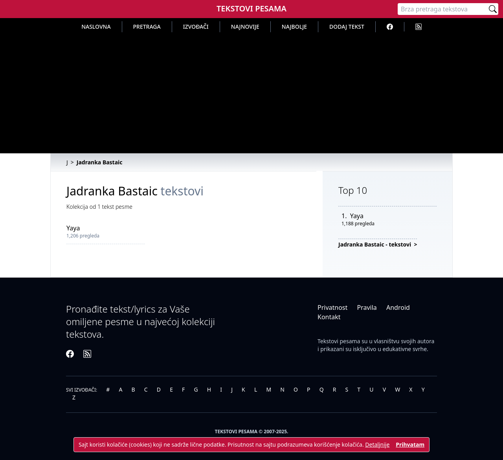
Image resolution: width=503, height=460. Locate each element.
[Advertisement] (251, 91)
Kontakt (329, 317)
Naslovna (95, 26)
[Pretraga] (442, 9)
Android (398, 307)
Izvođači (196, 26)
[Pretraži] (492, 9)
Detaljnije (377, 444)
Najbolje (294, 26)
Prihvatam (410, 444)
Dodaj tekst (346, 26)
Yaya (73, 228)
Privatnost (332, 307)
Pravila (366, 307)
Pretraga (147, 26)
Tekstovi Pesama (251, 8)
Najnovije (245, 26)
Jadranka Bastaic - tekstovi (375, 244)
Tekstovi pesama (339, 341)
